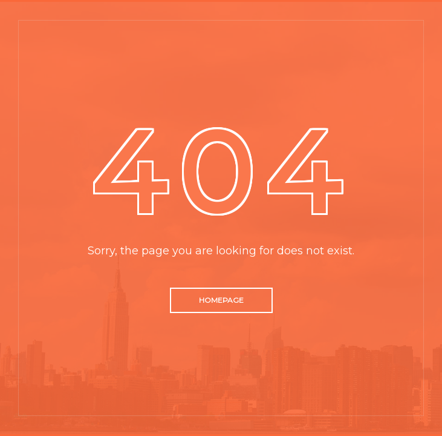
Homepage (221, 300)
